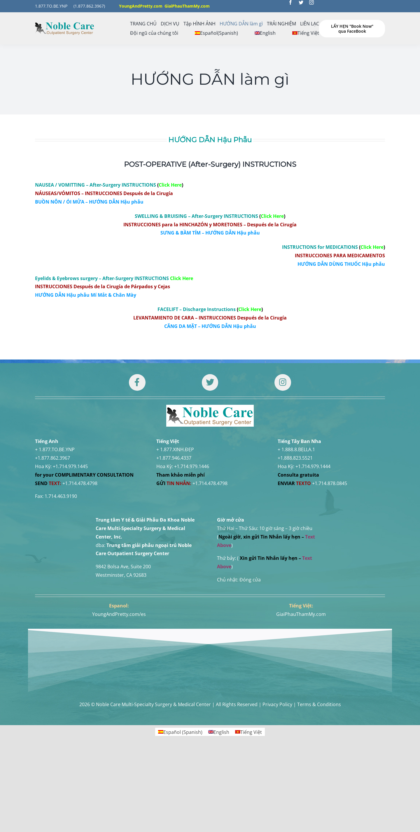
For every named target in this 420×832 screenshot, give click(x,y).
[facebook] (290, 2)
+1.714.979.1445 (70, 466)
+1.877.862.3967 (52, 458)
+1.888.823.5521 (295, 458)
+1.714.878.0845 (329, 483)
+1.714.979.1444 (312, 466)
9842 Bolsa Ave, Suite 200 (123, 566)
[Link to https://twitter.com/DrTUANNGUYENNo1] (210, 382)
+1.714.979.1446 (191, 466)
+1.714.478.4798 (79, 483)
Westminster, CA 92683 (121, 575)
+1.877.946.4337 (173, 458)
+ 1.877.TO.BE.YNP (55, 449)
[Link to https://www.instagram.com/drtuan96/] (282, 382)
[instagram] (311, 2)
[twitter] (301, 2)
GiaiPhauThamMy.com (301, 614)
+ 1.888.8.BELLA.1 (296, 449)
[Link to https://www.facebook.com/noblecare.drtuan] (137, 382)
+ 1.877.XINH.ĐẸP (175, 449)
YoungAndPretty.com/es (119, 614)
